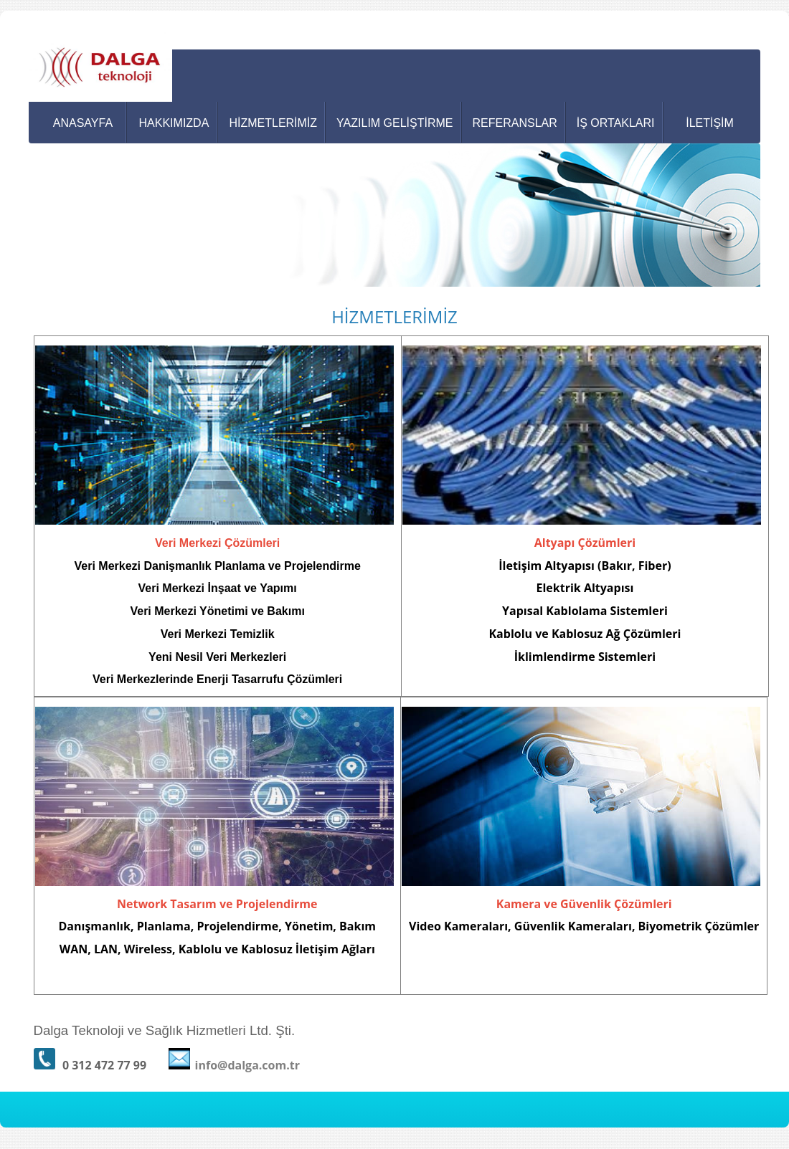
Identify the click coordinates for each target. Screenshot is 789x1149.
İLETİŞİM (710, 123)
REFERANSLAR (515, 123)
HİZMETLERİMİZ (273, 123)
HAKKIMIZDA (174, 123)
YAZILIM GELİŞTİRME (394, 123)
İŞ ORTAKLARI (616, 123)
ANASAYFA (83, 123)
